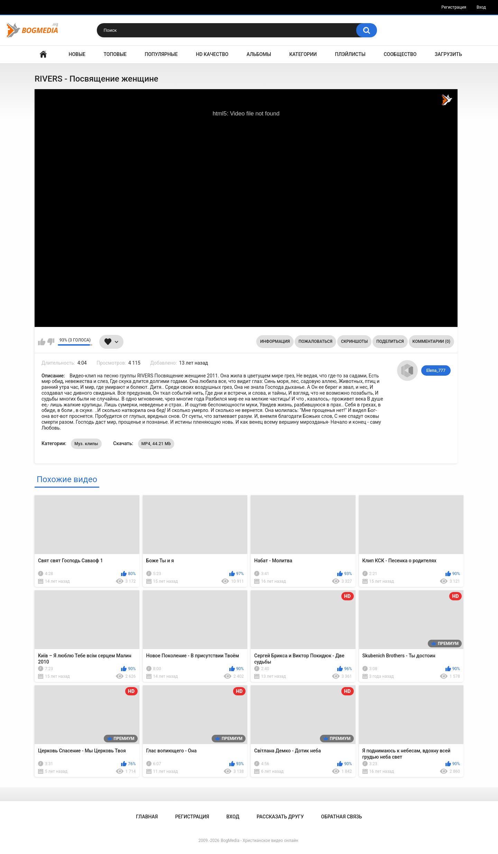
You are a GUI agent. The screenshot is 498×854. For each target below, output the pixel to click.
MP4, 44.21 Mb (156, 443)
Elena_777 (435, 370)
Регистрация (453, 7)
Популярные (161, 54)
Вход (481, 7)
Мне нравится (41, 341)
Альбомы (259, 54)
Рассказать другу (280, 816)
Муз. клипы (86, 443)
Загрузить (448, 54)
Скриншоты (354, 341)
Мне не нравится (50, 341)
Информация (275, 341)
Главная (43, 54)
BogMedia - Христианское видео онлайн (259, 840)
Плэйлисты (350, 54)
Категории (303, 54)
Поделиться (390, 341)
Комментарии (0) (431, 341)
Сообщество (400, 54)
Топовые (115, 54)
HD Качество (212, 54)
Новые (77, 54)
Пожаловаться (315, 341)
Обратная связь (341, 816)
